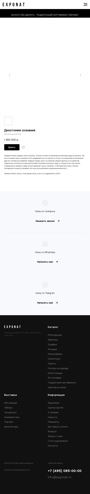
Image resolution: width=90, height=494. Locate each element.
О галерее (53, 412)
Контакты (53, 445)
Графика (52, 344)
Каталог (53, 327)
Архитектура (11, 426)
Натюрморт (10, 412)
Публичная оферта (55, 463)
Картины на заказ (57, 387)
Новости (52, 417)
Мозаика (52, 349)
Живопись (53, 339)
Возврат (52, 431)
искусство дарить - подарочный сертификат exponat (45, 15)
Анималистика (11, 417)
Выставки (10, 395)
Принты (52, 363)
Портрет (9, 421)
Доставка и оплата (58, 426)
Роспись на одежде (58, 368)
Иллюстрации (55, 373)
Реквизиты (53, 421)
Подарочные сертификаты (62, 382)
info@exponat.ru (59, 477)
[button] (45, 221)
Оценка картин (55, 407)
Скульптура (54, 358)
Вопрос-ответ (55, 436)
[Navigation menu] (85, 4)
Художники (53, 402)
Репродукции (55, 335)
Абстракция (10, 402)
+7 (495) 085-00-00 (65, 471)
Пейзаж (8, 407)
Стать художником (58, 441)
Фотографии (54, 377)
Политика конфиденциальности (17, 470)
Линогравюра (55, 354)
